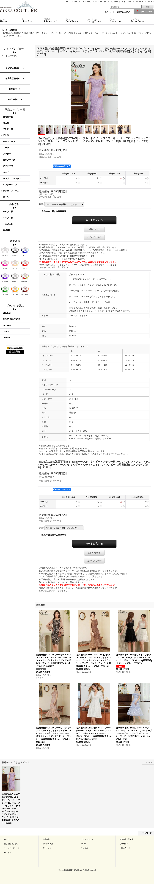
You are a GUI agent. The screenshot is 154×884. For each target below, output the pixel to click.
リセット (149, 762)
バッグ (6, 172)
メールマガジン (87, 839)
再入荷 (6, 123)
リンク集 (84, 848)
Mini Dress (142, 21)
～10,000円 (8, 211)
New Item (33, 21)
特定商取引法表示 (126, 839)
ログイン (107, 12)
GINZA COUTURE (11, 319)
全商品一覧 (8, 117)
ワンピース (8, 129)
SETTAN (7, 325)
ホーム (6, 839)
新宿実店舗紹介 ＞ (15, 68)
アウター (7, 154)
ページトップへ (147, 833)
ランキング (47, 848)
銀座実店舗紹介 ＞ (15, 78)
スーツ (6, 147)
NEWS (83, 844)
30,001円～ (8, 230)
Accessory (120, 21)
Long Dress (98, 21)
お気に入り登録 (94, 237)
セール (6, 197)
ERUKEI (7, 313)
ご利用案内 (124, 844)
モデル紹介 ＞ (15, 99)
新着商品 (46, 839)
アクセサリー (9, 166)
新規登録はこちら (123, 12)
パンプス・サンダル (12, 178)
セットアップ (9, 141)
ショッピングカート (12, 848)
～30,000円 (8, 224)
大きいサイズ (9, 160)
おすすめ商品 (48, 844)
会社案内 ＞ (15, 89)
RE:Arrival (55, 21)
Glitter (6, 331)
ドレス (6, 135)
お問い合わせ (94, 229)
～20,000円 (8, 217)
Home (11, 21)
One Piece (76, 21)
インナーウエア (10, 184)
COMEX (6, 337)
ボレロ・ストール (11, 191)
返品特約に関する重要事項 (53, 211)
